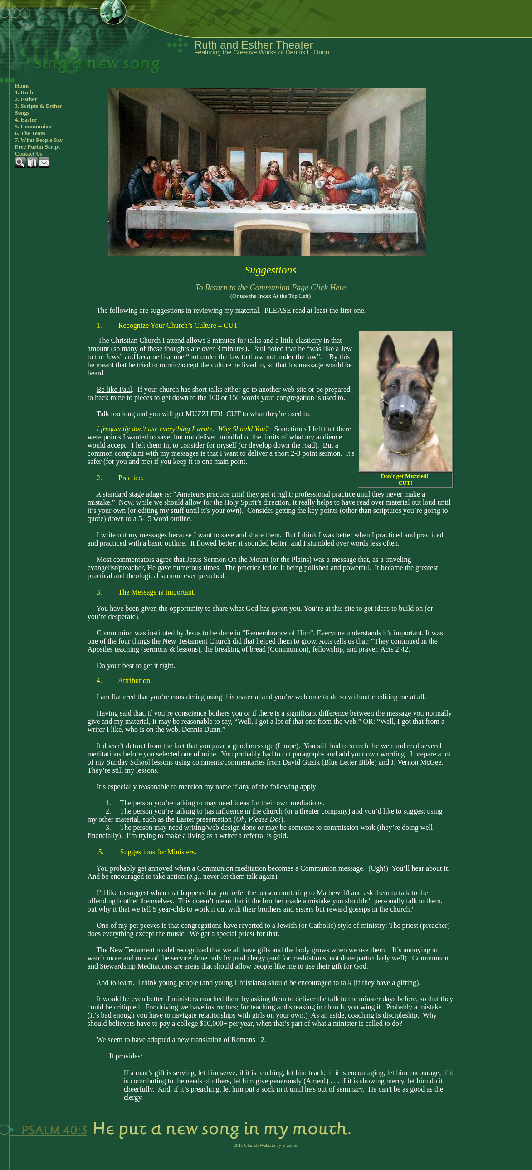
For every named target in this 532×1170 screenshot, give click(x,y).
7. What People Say (39, 140)
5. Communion (33, 126)
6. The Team (30, 133)
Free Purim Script (37, 147)
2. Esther (26, 99)
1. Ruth (24, 92)
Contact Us (29, 154)
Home (22, 86)
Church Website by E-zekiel (271, 1145)
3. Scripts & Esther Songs (38, 109)
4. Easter (26, 120)
